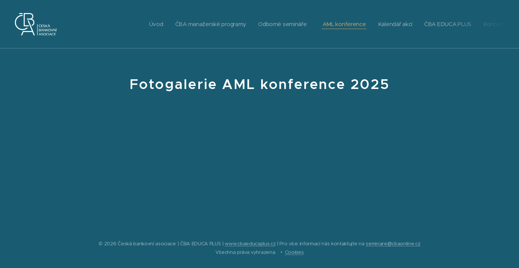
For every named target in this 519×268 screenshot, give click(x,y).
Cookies (294, 252)
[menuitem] (149, 24)
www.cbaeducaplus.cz (250, 243)
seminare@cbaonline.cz (393, 243)
